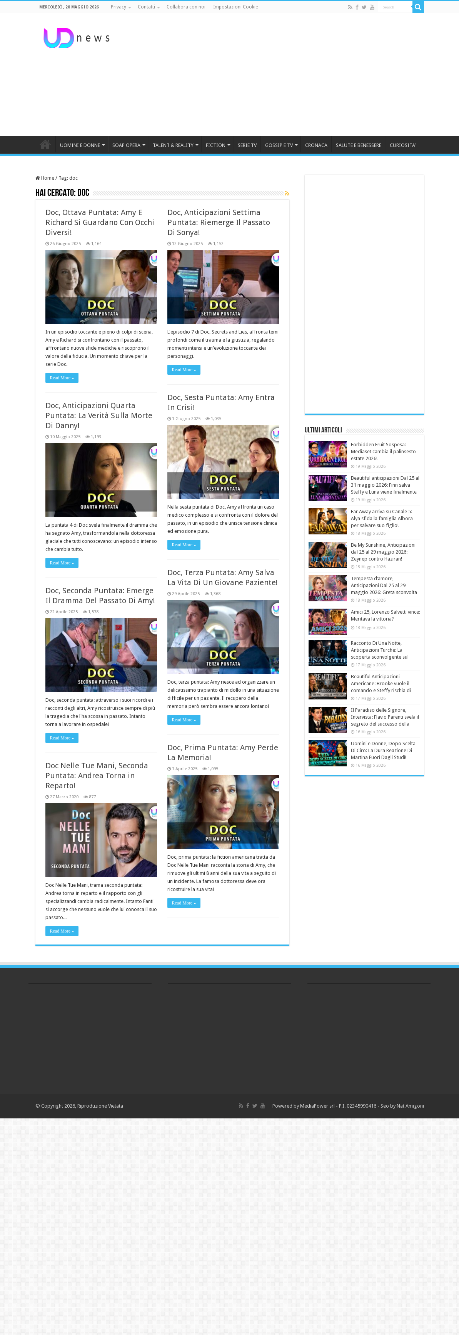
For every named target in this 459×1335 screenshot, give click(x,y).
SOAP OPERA (126, 145)
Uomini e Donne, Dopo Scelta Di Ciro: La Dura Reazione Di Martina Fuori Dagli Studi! (383, 750)
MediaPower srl (317, 1106)
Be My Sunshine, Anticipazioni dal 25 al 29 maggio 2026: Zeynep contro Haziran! (383, 552)
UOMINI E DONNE (80, 145)
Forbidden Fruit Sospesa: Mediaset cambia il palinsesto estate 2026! (383, 451)
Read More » (62, 377)
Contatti (146, 7)
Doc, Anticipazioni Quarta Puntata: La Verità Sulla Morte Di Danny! (98, 415)
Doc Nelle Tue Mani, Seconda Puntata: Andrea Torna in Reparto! (96, 775)
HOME (45, 144)
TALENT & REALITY (173, 145)
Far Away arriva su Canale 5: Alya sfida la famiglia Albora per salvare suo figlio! (382, 518)
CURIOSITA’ (403, 145)
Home (44, 178)
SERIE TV (247, 145)
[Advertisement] (278, 74)
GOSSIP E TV (279, 145)
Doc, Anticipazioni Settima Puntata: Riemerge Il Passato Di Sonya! (218, 222)
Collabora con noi (186, 7)
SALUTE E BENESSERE (358, 145)
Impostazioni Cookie (235, 7)
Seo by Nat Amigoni (402, 1106)
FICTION (215, 145)
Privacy (118, 7)
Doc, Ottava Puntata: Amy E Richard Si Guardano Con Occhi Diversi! (99, 222)
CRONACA (316, 145)
